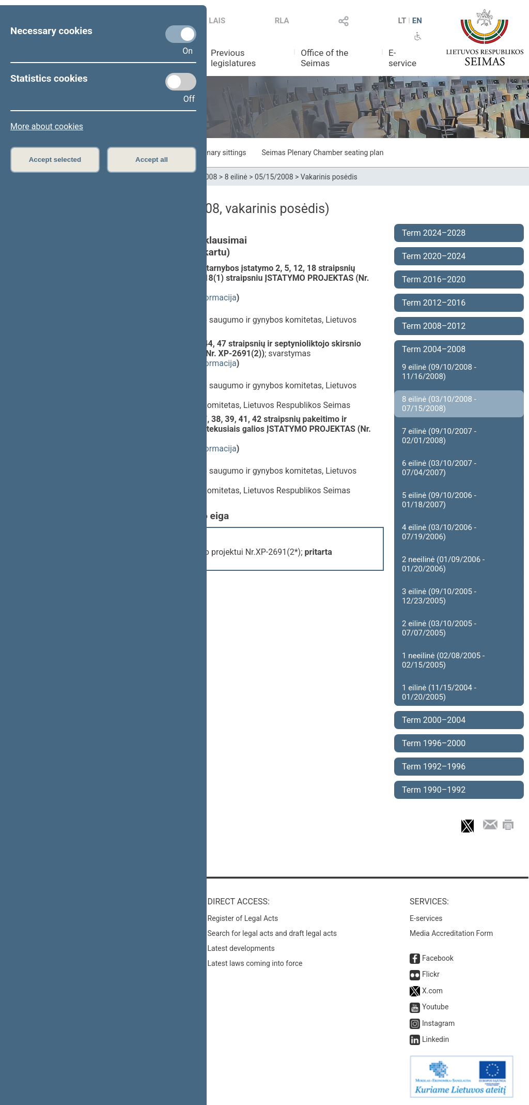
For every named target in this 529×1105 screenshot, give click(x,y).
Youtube (435, 1007)
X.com (432, 991)
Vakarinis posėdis (329, 177)
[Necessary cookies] (180, 34)
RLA (282, 20)
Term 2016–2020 (433, 279)
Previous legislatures (233, 58)
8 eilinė (236, 177)
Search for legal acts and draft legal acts (272, 933)
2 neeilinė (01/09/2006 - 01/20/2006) (443, 564)
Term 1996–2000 (433, 743)
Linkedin (435, 1039)
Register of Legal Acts (243, 918)
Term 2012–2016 (433, 303)
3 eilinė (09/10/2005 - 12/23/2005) (439, 596)
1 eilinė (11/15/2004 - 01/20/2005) (439, 692)
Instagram (438, 1023)
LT (402, 20)
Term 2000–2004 (433, 720)
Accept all (151, 159)
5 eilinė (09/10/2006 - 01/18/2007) (439, 500)
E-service (402, 58)
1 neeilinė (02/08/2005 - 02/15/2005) (443, 660)
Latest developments (241, 948)
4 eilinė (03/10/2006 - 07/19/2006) (439, 532)
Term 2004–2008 (433, 349)
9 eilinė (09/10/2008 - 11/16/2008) (439, 371)
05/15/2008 (274, 177)
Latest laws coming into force (255, 963)
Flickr (431, 974)
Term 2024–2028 (433, 233)
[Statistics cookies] (180, 81)
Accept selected (55, 159)
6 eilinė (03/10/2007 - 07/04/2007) (439, 468)
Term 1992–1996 (433, 766)
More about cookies (46, 126)
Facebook (438, 958)
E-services (426, 918)
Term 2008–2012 (433, 326)
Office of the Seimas (324, 58)
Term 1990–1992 (433, 790)
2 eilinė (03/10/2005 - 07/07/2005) (439, 628)
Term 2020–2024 (433, 256)
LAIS (217, 20)
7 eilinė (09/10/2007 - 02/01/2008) (439, 436)
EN (417, 20)
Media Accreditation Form (451, 933)
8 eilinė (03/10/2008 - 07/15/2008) (439, 404)
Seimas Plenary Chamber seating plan (323, 152)
